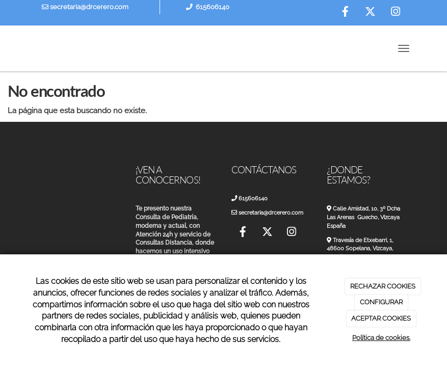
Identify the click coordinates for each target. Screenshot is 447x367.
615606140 (212, 7)
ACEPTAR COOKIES (381, 318)
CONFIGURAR (381, 302)
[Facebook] (345, 13)
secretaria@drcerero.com (85, 7)
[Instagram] (395, 13)
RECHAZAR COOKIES (382, 286)
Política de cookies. (381, 338)
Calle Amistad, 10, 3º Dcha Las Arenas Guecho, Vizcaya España (367, 217)
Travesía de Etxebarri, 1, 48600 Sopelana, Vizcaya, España (363, 249)
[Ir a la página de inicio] (22, 48)
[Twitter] (370, 13)
